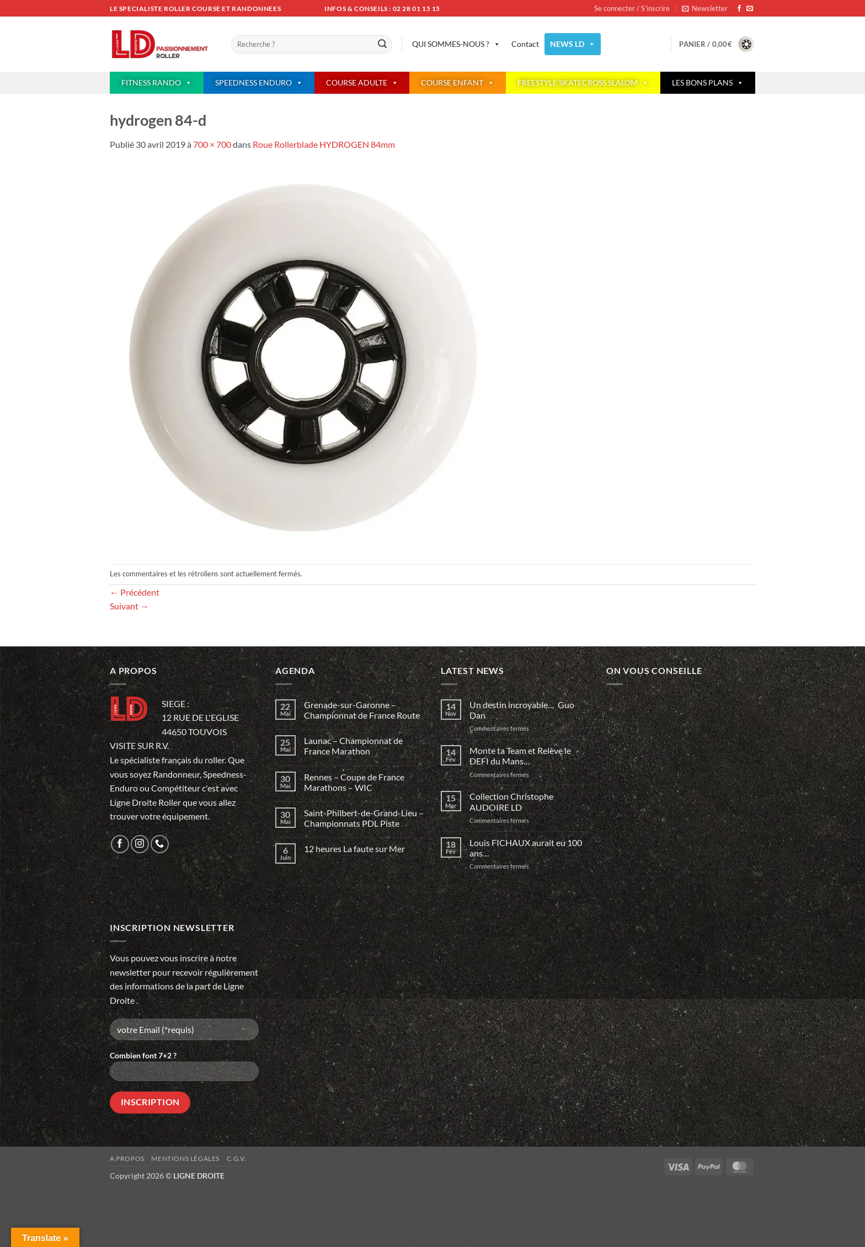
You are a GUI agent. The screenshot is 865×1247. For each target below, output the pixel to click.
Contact (525, 44)
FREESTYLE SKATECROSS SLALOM (583, 83)
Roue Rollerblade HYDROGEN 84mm (324, 144)
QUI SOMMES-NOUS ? (456, 44)
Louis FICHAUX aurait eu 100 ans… (525, 847)
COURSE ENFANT (457, 83)
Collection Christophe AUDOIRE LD (511, 801)
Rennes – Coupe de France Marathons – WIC (354, 782)
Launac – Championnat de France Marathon (353, 745)
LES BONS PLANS (708, 83)
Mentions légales (185, 1158)
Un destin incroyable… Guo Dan (521, 709)
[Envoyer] (382, 44)
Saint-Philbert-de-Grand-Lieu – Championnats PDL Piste (364, 817)
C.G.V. (237, 1158)
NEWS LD (572, 44)
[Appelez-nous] (160, 844)
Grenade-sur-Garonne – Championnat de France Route (362, 709)
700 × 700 (212, 144)
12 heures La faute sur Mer (354, 848)
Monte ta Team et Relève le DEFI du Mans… (520, 755)
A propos (127, 1158)
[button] (705, 8)
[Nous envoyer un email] (749, 9)
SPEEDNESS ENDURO (259, 83)
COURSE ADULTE (362, 83)
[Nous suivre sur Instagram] (140, 844)
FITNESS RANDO (156, 83)
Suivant (129, 606)
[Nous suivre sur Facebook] (739, 9)
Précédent (134, 592)
